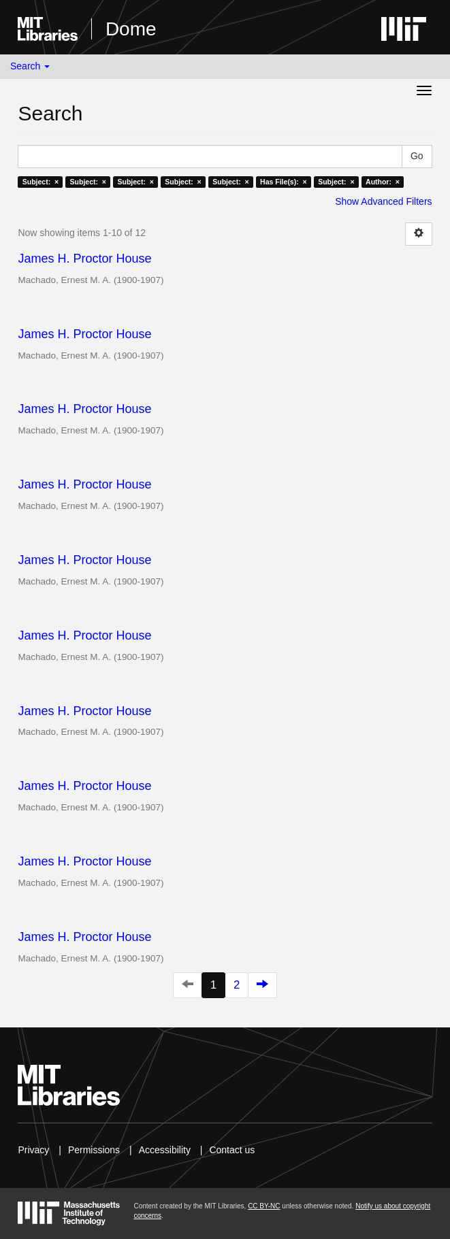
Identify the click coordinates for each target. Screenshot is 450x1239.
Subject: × (40, 182)
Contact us (232, 1149)
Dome (131, 28)
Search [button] (30, 66)
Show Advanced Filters (383, 201)
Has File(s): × (283, 182)
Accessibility (165, 1149)
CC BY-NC (264, 1206)
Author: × (383, 182)
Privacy (33, 1149)
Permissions (94, 1149)
